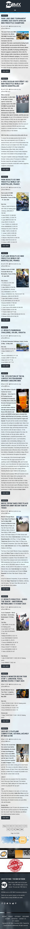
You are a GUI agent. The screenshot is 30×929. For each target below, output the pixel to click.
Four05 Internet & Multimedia (11, 925)
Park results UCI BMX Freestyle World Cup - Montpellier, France (11, 182)
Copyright (18, 916)
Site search (15, 921)
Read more (5, 71)
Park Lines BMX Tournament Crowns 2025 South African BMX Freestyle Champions (13, 20)
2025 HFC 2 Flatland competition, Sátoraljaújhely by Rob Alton (15, 733)
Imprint (4, 916)
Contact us (22, 919)
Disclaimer (25, 916)
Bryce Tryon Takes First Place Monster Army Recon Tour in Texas (14, 505)
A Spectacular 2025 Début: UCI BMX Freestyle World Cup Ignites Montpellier (14, 83)
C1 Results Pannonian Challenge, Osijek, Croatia (13, 331)
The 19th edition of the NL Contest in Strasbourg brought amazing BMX (12, 378)
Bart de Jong (18, 26)
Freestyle (4, 15)
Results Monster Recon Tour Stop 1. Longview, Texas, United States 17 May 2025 (14, 678)
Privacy (10, 916)
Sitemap (7, 919)
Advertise (15, 919)
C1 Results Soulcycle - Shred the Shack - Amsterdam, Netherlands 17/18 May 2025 (14, 601)
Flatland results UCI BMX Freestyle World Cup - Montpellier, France (12, 258)
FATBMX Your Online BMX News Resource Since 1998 (15, 4)
